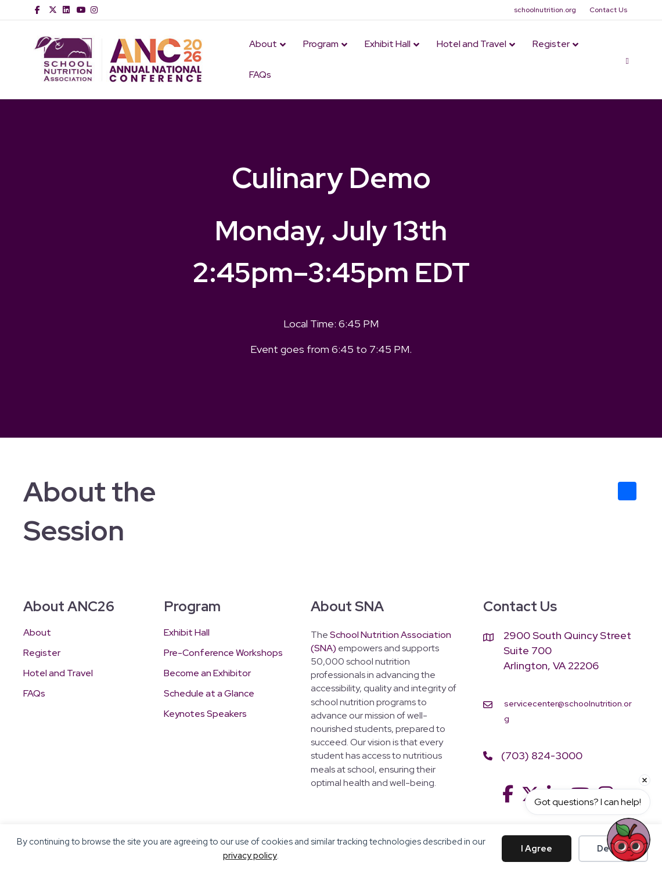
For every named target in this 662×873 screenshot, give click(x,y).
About (263, 44)
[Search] (623, 59)
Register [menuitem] (41, 653)
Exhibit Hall (388, 44)
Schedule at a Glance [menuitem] (209, 694)
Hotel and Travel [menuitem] (58, 674)
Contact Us (608, 10)
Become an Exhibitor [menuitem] (207, 674)
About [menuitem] (37, 633)
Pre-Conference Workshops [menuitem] (223, 653)
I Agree (536, 848)
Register (551, 44)
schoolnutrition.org (545, 10)
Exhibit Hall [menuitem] (187, 633)
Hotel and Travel (471, 44)
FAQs (260, 74)
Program (321, 44)
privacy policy (250, 855)
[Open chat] (628, 839)
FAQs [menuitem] (34, 694)
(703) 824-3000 (541, 755)
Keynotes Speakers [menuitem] (205, 714)
